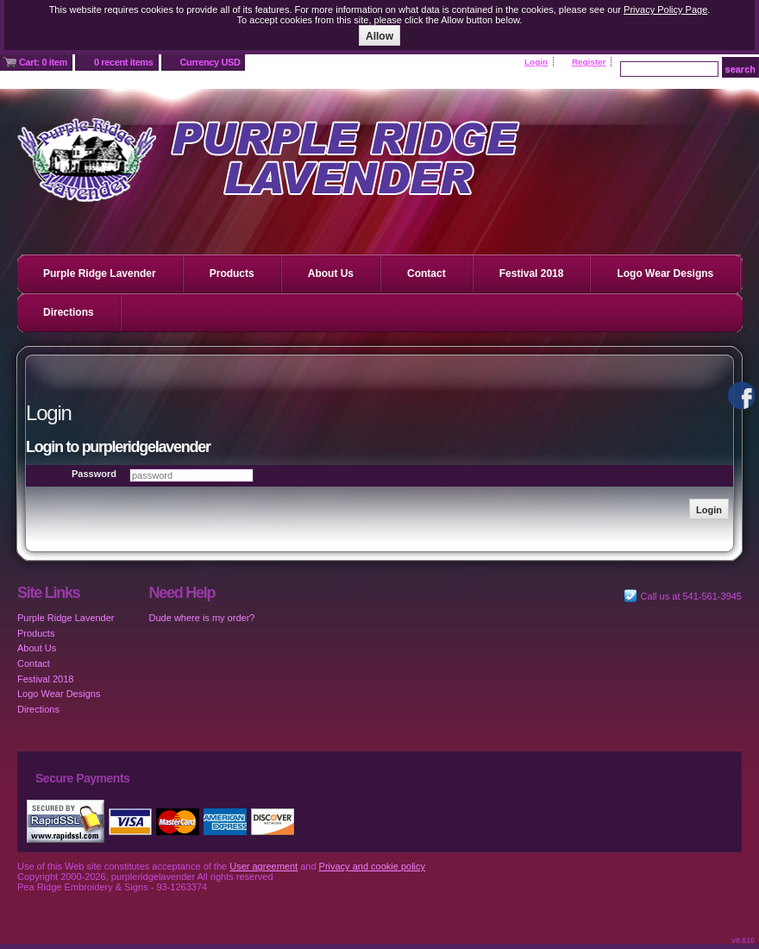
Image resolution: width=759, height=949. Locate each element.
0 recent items (124, 62)
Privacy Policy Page (665, 9)
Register (589, 61)
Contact (426, 273)
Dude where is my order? (202, 618)
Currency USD (210, 62)
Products (232, 273)
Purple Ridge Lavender (99, 273)
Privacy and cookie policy (372, 866)
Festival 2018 (531, 273)
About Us (331, 273)
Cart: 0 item (43, 62)
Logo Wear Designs (665, 273)
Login (536, 61)
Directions (68, 312)
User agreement (263, 866)
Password (94, 473)
